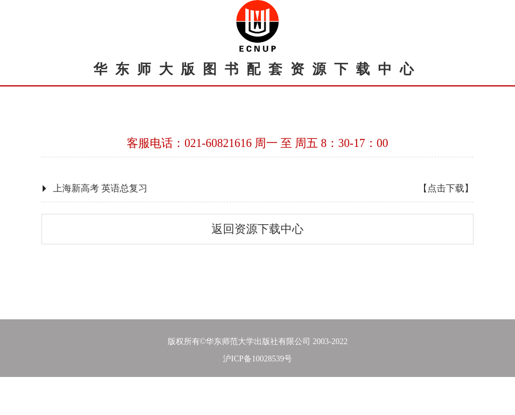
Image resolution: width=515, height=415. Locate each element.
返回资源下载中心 (257, 228)
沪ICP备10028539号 (257, 358)
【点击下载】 (446, 188)
